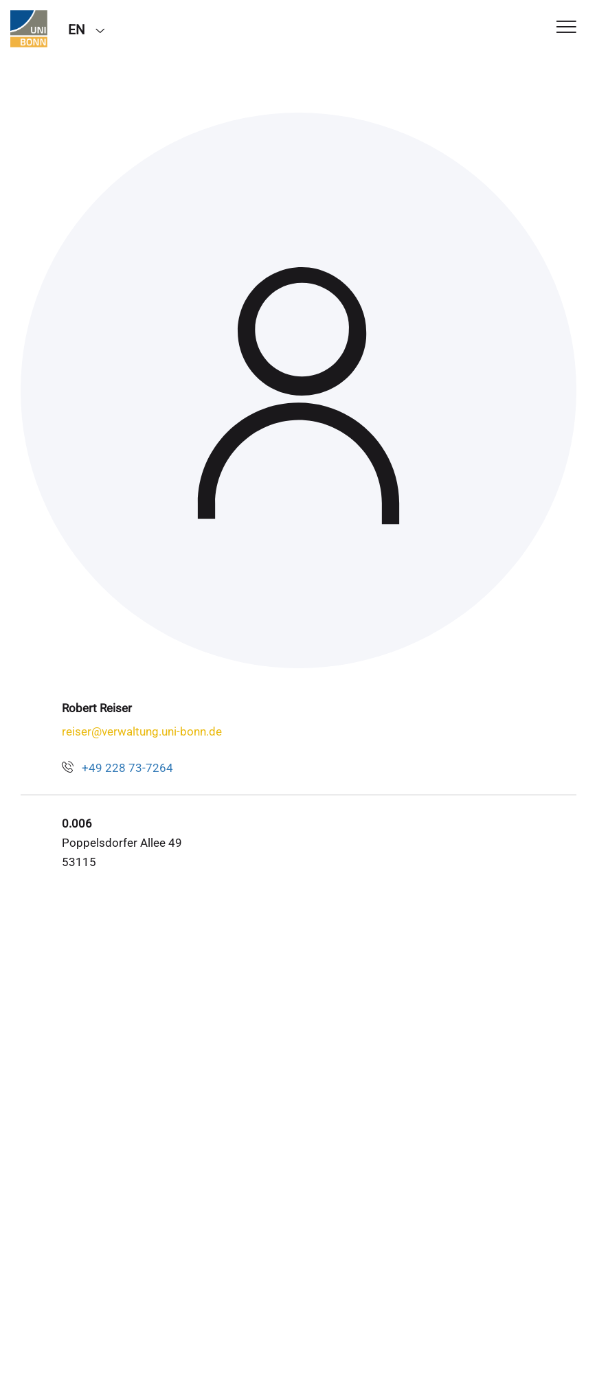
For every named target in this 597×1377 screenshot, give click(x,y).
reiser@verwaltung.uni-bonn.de (142, 731)
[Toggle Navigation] (566, 28)
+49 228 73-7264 (127, 768)
